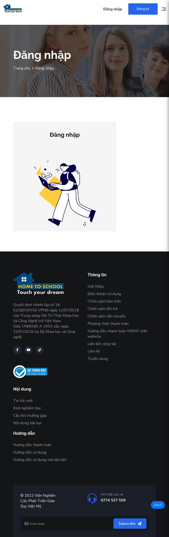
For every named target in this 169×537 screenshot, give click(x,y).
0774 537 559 (113, 500)
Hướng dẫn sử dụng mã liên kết (40, 459)
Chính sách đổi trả (103, 308)
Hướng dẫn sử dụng (29, 452)
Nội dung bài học (27, 422)
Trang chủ (21, 68)
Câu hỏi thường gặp (30, 415)
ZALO (158, 505)
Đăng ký (143, 9)
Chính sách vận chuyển (106, 316)
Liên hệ (94, 351)
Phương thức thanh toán (108, 323)
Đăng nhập (112, 9)
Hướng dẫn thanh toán (32, 444)
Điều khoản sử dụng (104, 293)
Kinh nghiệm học (27, 408)
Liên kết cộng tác (102, 343)
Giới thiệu (96, 286)
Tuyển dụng (98, 358)
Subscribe (130, 523)
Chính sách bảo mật (104, 301)
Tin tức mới (22, 400)
